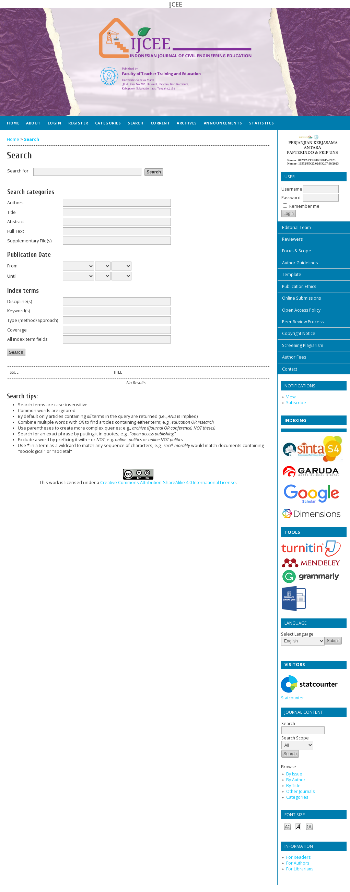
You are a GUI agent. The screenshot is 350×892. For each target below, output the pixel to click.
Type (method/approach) (32, 320)
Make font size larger (309, 826)
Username (291, 189)
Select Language (297, 634)
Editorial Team (296, 227)
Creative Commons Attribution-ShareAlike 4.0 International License (168, 482)
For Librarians (299, 869)
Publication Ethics (299, 286)
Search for (17, 171)
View (290, 397)
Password (291, 198)
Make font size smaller (287, 826)
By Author (295, 780)
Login (54, 122)
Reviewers (292, 239)
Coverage (17, 330)
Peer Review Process (303, 322)
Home (13, 122)
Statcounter (292, 698)
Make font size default (298, 826)
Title (11, 212)
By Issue (294, 774)
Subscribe (296, 403)
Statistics (261, 122)
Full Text (15, 231)
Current (160, 122)
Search (303, 727)
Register (78, 122)
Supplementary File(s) (29, 241)
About (33, 122)
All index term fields (27, 339)
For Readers (298, 857)
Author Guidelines (300, 263)
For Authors (297, 863)
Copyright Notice (298, 333)
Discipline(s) (19, 301)
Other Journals (300, 791)
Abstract (15, 222)
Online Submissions (301, 298)
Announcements (223, 122)
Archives (187, 122)
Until (11, 276)
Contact (289, 369)
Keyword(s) (18, 311)
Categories (297, 797)
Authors (15, 203)
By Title (293, 785)
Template (291, 274)
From (12, 266)
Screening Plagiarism (302, 345)
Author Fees (294, 357)
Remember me (304, 206)
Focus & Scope (296, 251)
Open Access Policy (301, 310)
